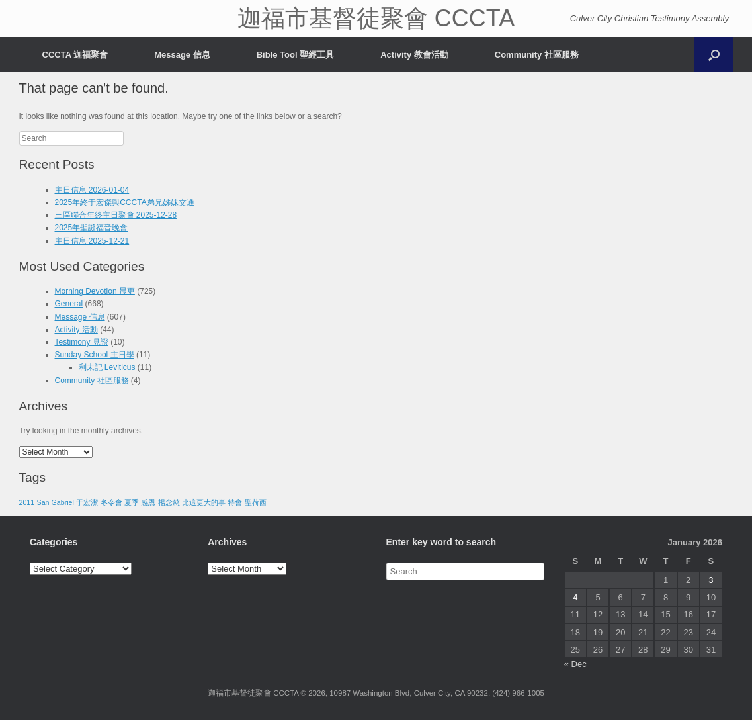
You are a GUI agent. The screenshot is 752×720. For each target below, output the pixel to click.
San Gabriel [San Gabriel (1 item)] (55, 502)
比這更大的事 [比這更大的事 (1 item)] (204, 502)
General (69, 303)
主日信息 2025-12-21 (92, 241)
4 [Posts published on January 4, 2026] (575, 597)
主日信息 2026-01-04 (92, 190)
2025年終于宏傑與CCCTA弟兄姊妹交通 (124, 202)
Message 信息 (182, 55)
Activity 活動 (76, 329)
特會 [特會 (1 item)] (235, 502)
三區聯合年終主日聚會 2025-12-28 (116, 215)
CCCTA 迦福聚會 (75, 55)
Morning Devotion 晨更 (95, 291)
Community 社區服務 (537, 55)
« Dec (575, 664)
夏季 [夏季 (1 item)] (131, 502)
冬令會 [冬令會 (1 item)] (111, 502)
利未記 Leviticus (107, 367)
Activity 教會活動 (414, 55)
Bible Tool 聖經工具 (295, 55)
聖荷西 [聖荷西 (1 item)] (256, 502)
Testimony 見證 (81, 342)
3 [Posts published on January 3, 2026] (710, 580)
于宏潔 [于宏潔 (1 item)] (87, 502)
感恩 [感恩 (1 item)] (148, 502)
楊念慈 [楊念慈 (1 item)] (169, 502)
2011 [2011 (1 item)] (27, 502)
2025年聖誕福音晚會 (91, 227)
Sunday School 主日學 (94, 354)
